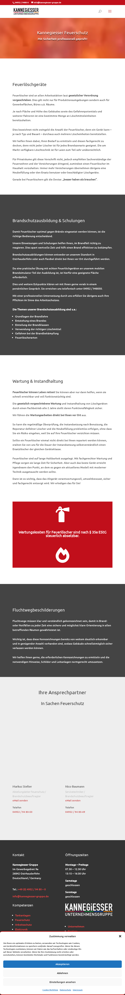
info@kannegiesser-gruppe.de (31, 896)
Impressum (78, 989)
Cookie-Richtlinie (50, 989)
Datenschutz (65, 989)
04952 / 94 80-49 (75, 811)
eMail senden (20, 800)
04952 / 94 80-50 (22, 811)
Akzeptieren (62, 964)
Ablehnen (62, 973)
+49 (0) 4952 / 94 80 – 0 (32, 889)
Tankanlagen (22, 915)
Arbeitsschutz (23, 924)
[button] (120, 936)
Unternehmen (76, 926)
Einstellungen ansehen (62, 982)
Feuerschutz (22, 920)
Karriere (72, 931)
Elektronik (21, 929)
